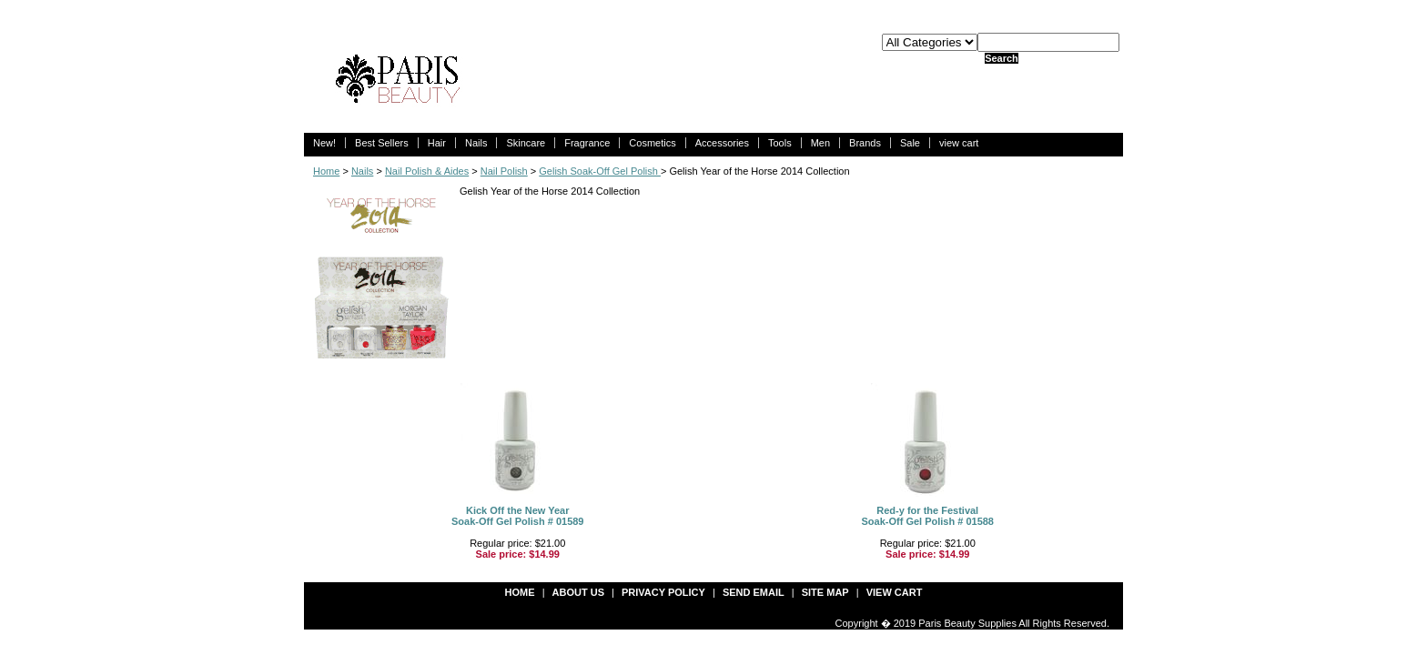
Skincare (525, 142)
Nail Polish (504, 171)
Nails (476, 142)
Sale (910, 142)
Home (326, 171)
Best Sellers (382, 142)
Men (820, 142)
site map (825, 592)
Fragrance (587, 142)
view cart (958, 142)
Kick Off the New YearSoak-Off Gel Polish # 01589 (517, 516)
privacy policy (663, 592)
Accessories (722, 142)
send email (753, 592)
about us (578, 592)
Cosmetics (652, 142)
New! (324, 142)
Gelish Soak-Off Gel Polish (600, 171)
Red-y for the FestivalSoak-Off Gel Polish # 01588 (927, 516)
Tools (780, 142)
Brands (865, 142)
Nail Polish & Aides (427, 171)
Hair (437, 142)
